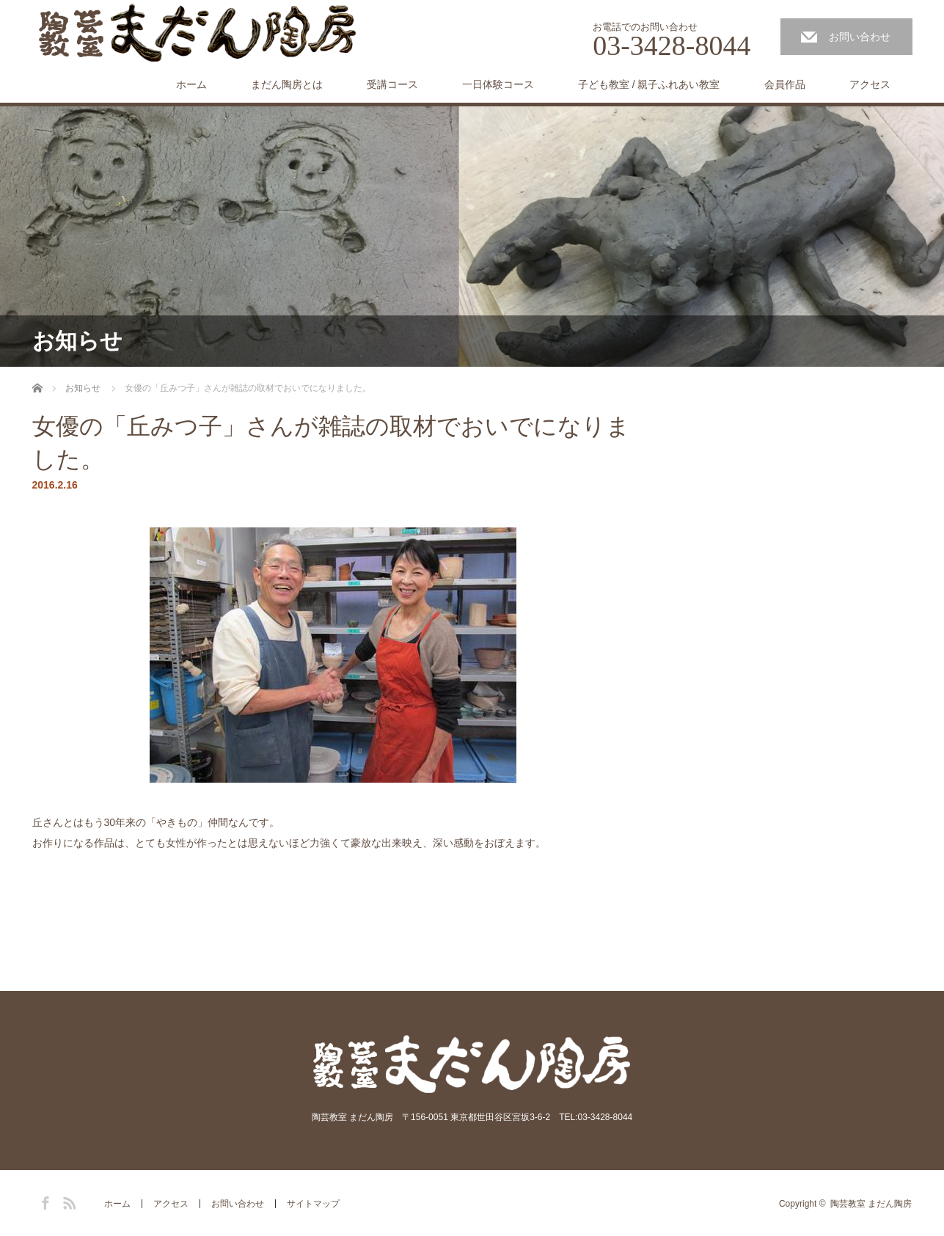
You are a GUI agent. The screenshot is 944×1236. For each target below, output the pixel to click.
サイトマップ (313, 1203)
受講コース (392, 84)
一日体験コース (498, 84)
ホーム (191, 84)
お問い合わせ (859, 37)
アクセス (869, 84)
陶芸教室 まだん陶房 (871, 1204)
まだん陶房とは (287, 84)
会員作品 (784, 84)
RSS (67, 1201)
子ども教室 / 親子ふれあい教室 (649, 84)
